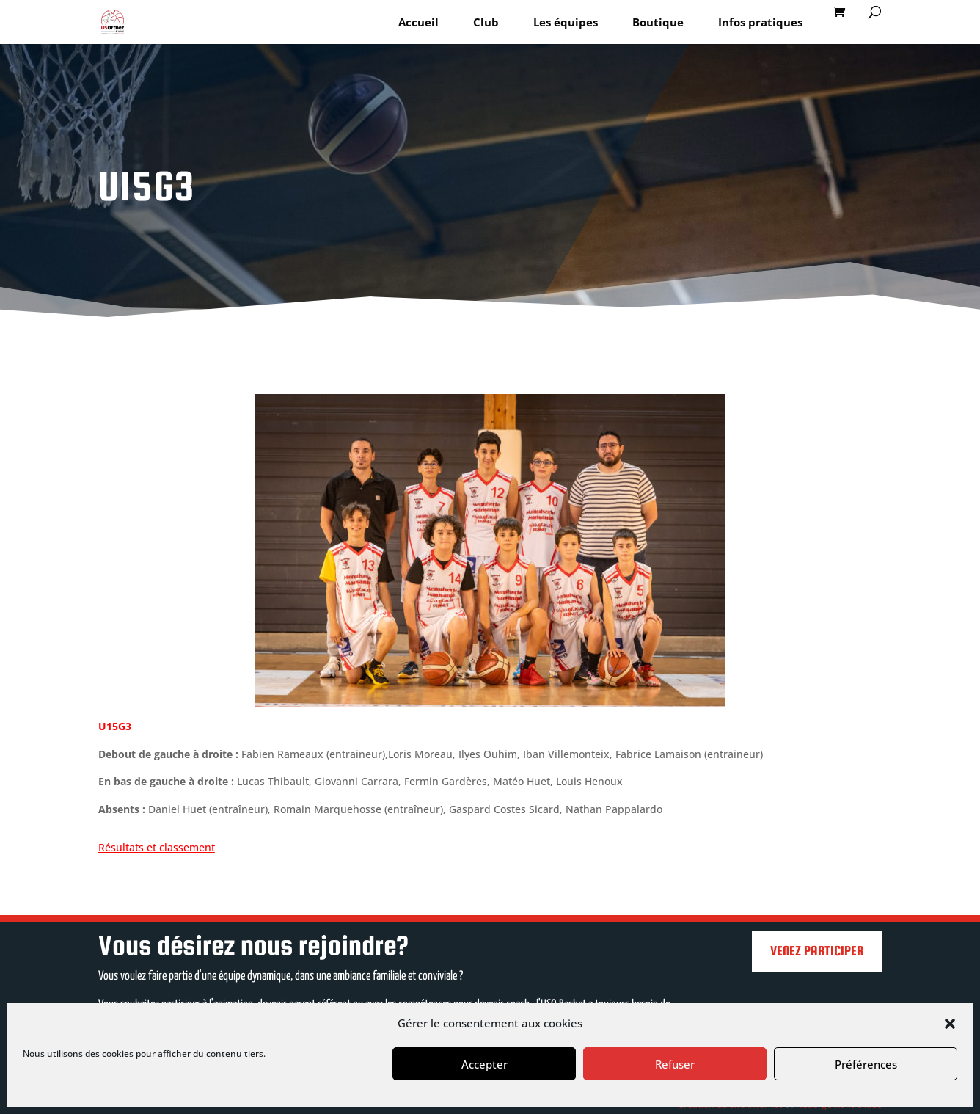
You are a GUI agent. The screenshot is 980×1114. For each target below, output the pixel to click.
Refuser (675, 1064)
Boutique (658, 22)
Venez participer (816, 950)
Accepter (484, 1064)
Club (486, 22)
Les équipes (565, 22)
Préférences (866, 1064)
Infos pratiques (760, 22)
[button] (950, 1023)
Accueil (418, 22)
